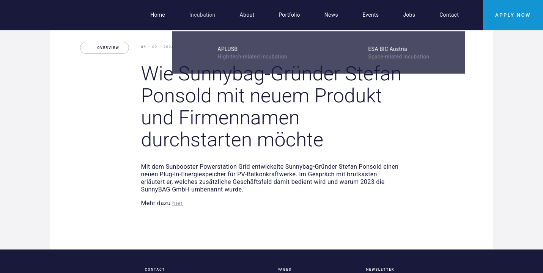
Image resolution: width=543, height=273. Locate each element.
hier (177, 203)
